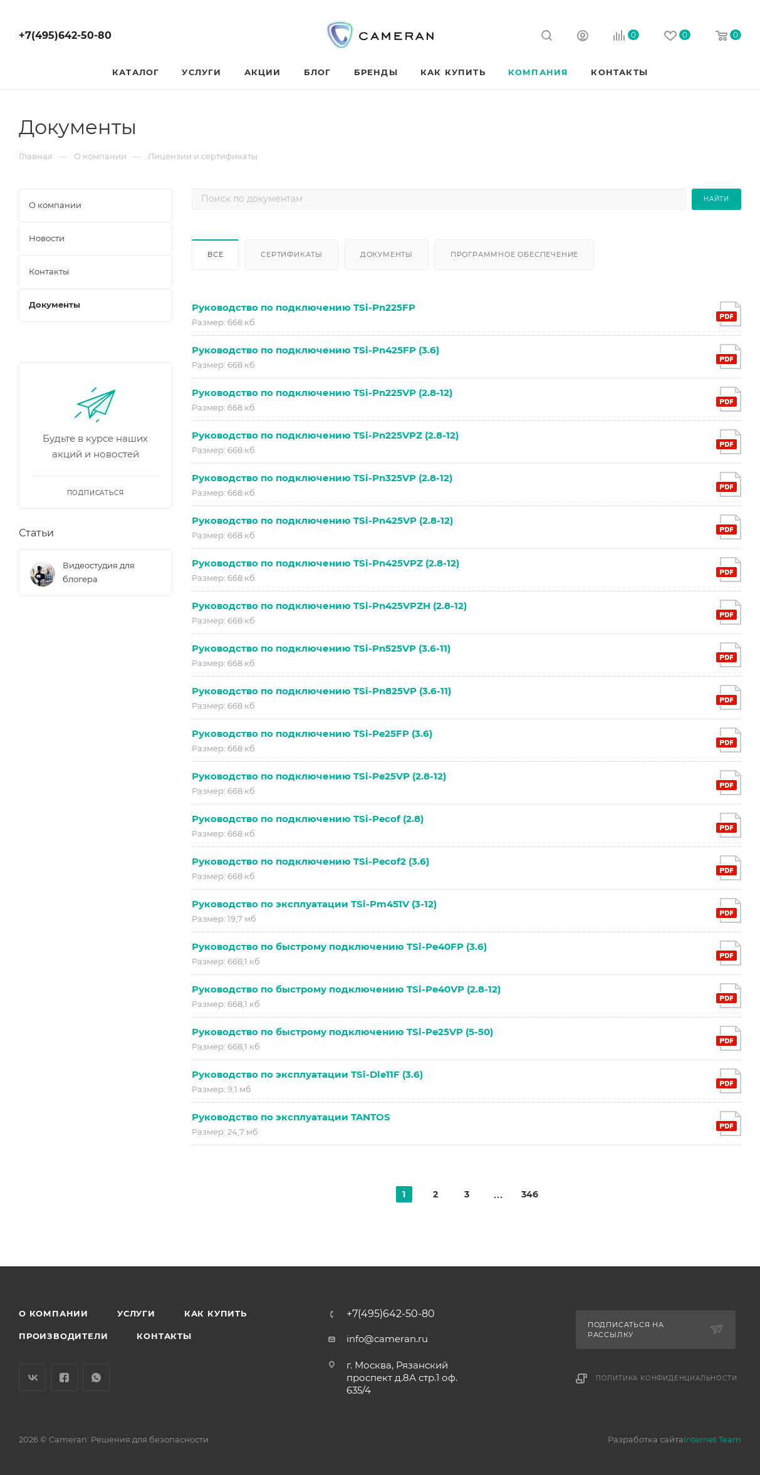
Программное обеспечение (514, 254)
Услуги (136, 1313)
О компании (53, 1313)
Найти (716, 199)
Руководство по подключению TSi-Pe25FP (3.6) (312, 733)
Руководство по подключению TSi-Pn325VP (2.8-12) (322, 478)
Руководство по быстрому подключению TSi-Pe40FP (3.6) (339, 946)
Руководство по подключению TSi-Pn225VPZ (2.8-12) (325, 435)
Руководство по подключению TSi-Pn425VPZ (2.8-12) (325, 563)
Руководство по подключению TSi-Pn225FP (303, 307)
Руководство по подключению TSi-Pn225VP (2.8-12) (322, 393)
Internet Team (712, 1439)
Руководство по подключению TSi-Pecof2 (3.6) (310, 861)
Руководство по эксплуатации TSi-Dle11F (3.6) (307, 1074)
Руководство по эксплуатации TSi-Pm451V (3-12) (314, 904)
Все (215, 254)
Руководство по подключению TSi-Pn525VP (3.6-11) (321, 648)
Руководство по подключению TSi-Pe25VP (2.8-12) (319, 776)
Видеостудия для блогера (99, 572)
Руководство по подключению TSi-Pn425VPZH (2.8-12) (329, 606)
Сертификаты (292, 254)
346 (529, 1194)
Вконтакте (32, 1377)
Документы (386, 254)
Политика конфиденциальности (666, 1378)
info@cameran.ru (387, 1339)
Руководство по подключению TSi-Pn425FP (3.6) (315, 350)
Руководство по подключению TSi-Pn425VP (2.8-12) (322, 520)
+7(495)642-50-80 (65, 35)
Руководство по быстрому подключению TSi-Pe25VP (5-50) (342, 1032)
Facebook (64, 1377)
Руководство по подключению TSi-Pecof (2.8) (308, 819)
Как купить (215, 1313)
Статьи (36, 533)
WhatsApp (96, 1377)
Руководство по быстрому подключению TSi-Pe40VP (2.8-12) (346, 989)
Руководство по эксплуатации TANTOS (291, 1117)
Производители (63, 1336)
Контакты (164, 1336)
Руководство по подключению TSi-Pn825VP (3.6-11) (321, 691)
